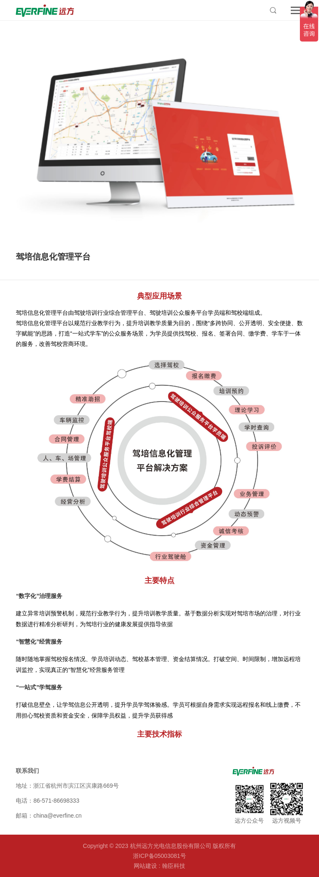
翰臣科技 (173, 866)
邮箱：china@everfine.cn (48, 815)
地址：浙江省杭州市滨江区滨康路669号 (67, 785)
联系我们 (27, 770)
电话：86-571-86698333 (47, 800)
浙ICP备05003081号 (159, 856)
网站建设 (145, 866)
